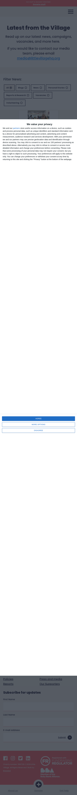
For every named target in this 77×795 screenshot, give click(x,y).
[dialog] (38, 397)
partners (16, 128)
